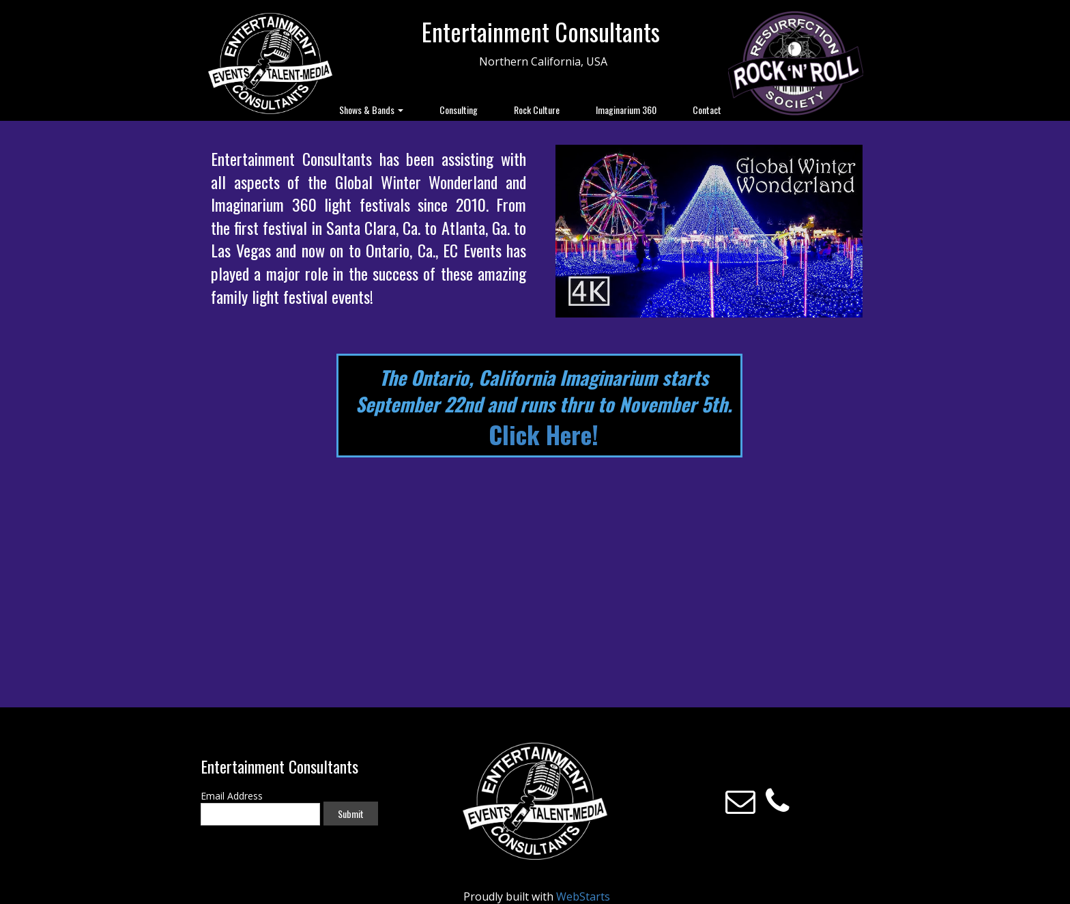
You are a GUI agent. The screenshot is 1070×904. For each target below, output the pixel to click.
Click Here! (543, 434)
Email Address (232, 795)
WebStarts (583, 896)
